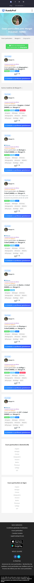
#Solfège (15, 118)
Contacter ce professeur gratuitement (17, 78)
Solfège (17, 468)
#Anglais (7, 113)
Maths (17, 462)
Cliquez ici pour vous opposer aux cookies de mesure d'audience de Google (16, 580)
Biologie (17, 451)
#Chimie (21, 113)
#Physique (8, 118)
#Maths (24, 115)
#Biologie (15, 113)
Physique (17, 465)
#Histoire (17, 115)
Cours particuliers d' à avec (17, 106)
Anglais (17, 449)
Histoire (17, 459)
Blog (11, 5)
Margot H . (17, 38)
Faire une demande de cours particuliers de (17, 46)
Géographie (17, 457)
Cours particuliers (6, 38)
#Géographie (9, 115)
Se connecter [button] (19, 5)
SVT (17, 470)
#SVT (21, 118)
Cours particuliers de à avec (16, 68)
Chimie (17, 454)
